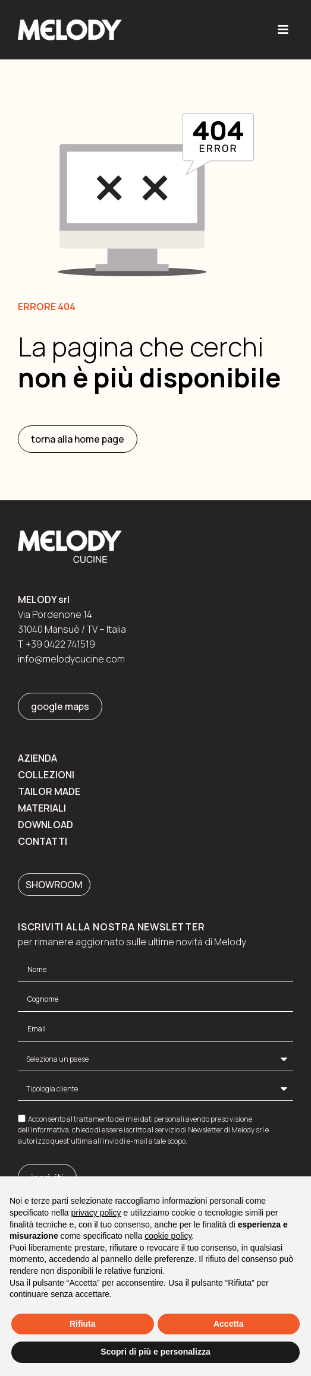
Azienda (37, 758)
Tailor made (49, 791)
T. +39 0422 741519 (56, 644)
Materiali (42, 808)
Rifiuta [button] (83, 1323)
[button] (282, 29)
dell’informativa (43, 1130)
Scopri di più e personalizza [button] (155, 1351)
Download (45, 824)
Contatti (42, 841)
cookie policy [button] (167, 1236)
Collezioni (46, 774)
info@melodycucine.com (71, 658)
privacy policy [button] (96, 1212)
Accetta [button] (228, 1323)
